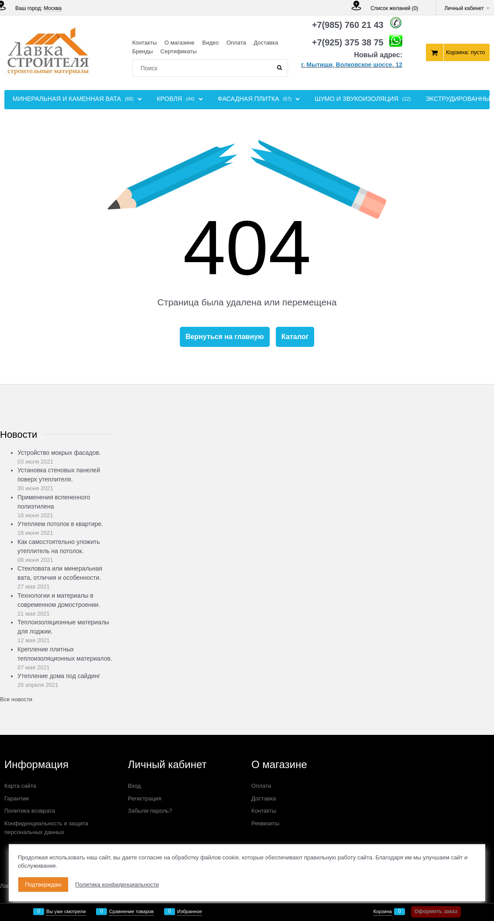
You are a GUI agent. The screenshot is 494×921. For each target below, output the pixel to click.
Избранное (189, 911)
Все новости (16, 699)
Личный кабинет (467, 8)
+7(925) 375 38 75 (348, 42)
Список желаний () (394, 8)
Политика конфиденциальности (117, 884)
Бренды (142, 51)
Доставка (266, 42)
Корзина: (465, 52)
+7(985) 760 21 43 (348, 25)
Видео (210, 42)
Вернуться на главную (224, 336)
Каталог (295, 336)
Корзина (382, 911)
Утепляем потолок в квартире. (60, 523)
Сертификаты (179, 51)
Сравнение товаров (131, 911)
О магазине (180, 42)
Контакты (144, 42)
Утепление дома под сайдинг (58, 675)
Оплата (236, 42)
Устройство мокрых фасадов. (59, 452)
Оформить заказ (436, 911)
